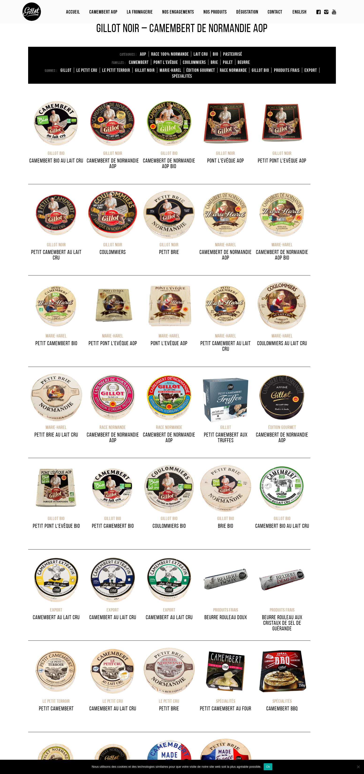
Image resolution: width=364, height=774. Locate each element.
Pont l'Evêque (166, 62)
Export (310, 70)
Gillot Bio (260, 70)
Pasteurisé (232, 54)
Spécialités (182, 76)
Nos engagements (178, 11)
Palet (228, 62)
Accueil (73, 11)
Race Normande (233, 70)
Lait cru (201, 54)
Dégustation (247, 11)
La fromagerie (140, 11)
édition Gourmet (200, 70)
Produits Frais (287, 70)
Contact (275, 11)
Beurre (244, 62)
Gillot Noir (145, 70)
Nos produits (215, 11)
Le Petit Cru (86, 70)
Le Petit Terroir (116, 70)
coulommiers (194, 62)
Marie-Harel (170, 70)
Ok (268, 766)
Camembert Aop (103, 11)
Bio (215, 54)
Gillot (65, 70)
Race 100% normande (170, 54)
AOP (143, 54)
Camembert (139, 62)
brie (214, 62)
